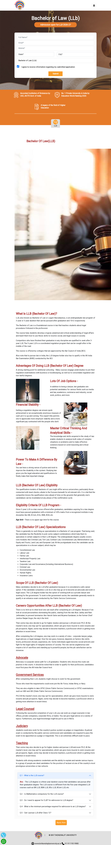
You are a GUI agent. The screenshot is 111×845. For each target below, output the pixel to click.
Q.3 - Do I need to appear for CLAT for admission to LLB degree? (46, 800)
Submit (55, 74)
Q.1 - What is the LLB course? (32, 775)
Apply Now (61, 822)
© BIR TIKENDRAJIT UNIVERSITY (63, 835)
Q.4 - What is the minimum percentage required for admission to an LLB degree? (53, 806)
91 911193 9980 (72, 843)
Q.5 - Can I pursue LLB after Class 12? (35, 813)
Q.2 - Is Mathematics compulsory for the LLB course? (42, 794)
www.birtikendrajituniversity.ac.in (48, 843)
